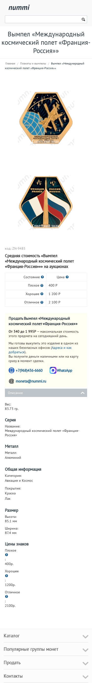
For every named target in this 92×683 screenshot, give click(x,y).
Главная (10, 63)
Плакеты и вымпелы (33, 63)
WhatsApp (64, 370)
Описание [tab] (46, 392)
